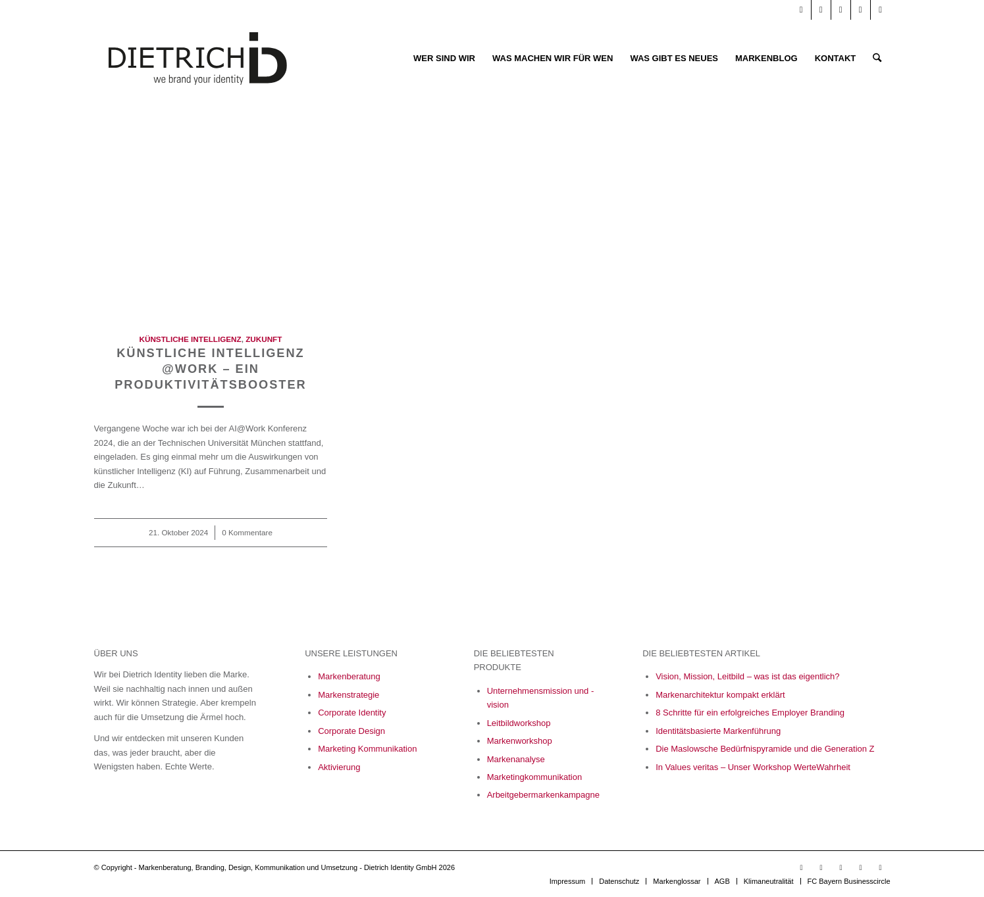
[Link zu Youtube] (801, 10)
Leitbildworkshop (519, 723)
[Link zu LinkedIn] (821, 10)
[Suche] (877, 58)
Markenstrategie (348, 695)
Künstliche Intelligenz (191, 339)
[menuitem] (444, 58)
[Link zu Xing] (860, 10)
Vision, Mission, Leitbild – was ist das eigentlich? (747, 676)
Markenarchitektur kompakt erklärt (720, 695)
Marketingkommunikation (535, 777)
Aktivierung (339, 767)
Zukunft (264, 339)
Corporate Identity (352, 712)
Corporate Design (351, 731)
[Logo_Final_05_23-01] (197, 58)
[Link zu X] (881, 10)
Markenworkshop (519, 741)
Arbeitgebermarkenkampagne (543, 795)
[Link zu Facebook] (840, 10)
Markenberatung (349, 676)
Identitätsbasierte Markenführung (718, 731)
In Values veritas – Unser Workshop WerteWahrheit (753, 767)
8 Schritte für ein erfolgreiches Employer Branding (750, 712)
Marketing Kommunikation (367, 749)
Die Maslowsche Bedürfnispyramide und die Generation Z (765, 749)
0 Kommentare (247, 532)
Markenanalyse (516, 759)
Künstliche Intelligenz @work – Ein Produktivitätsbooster (211, 369)
